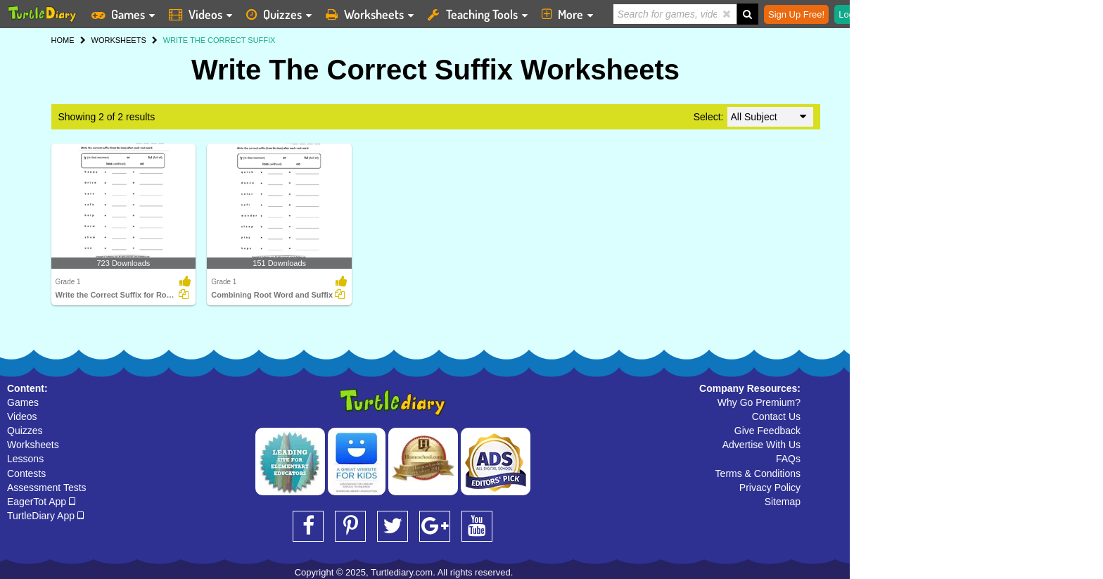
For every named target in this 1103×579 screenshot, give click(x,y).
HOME (63, 40)
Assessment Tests (47, 487)
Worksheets (33, 444)
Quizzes (25, 430)
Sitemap (783, 501)
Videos (22, 416)
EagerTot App (41, 501)
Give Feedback (767, 430)
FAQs (788, 458)
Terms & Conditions (758, 473)
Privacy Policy (770, 487)
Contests (26, 473)
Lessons (25, 458)
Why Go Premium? (759, 402)
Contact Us (776, 416)
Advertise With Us (761, 444)
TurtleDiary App (45, 515)
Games (23, 402)
